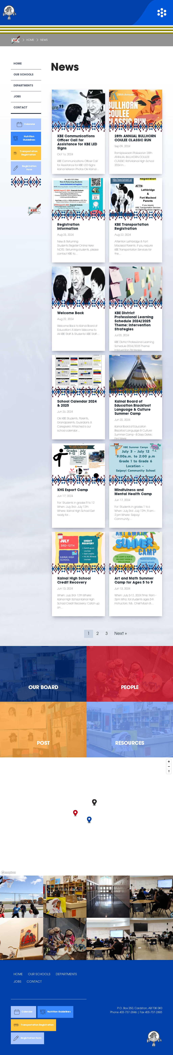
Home (30, 40)
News (43, 40)
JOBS (17, 981)
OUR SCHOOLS (39, 974)
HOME (18, 974)
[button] (75, 813)
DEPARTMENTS (66, 974)
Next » (120, 634)
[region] (86, 816)
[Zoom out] (168, 766)
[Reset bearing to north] (168, 771)
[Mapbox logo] (8, 873)
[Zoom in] (168, 761)
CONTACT (34, 981)
